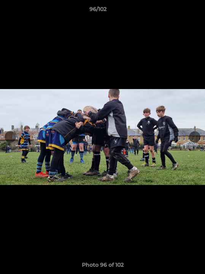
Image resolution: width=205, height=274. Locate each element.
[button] (177, 11)
